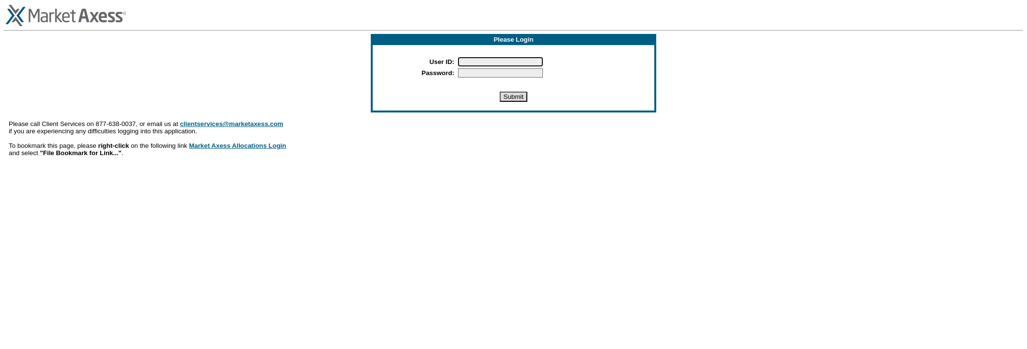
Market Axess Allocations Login (237, 145)
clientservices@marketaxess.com (231, 123)
